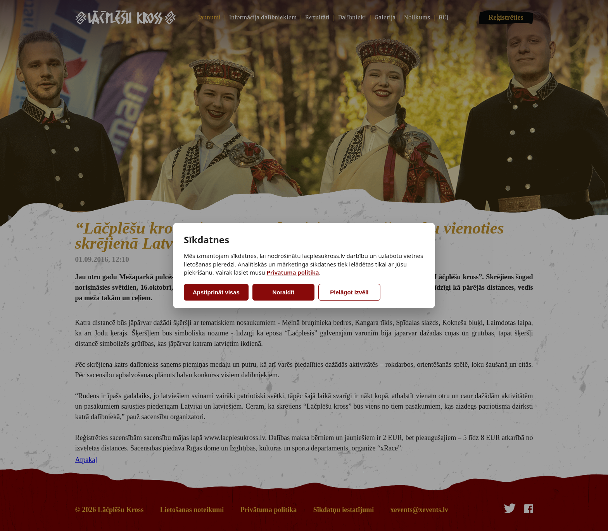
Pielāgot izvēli (349, 292)
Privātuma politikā (293, 272)
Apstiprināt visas (216, 292)
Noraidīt (284, 292)
